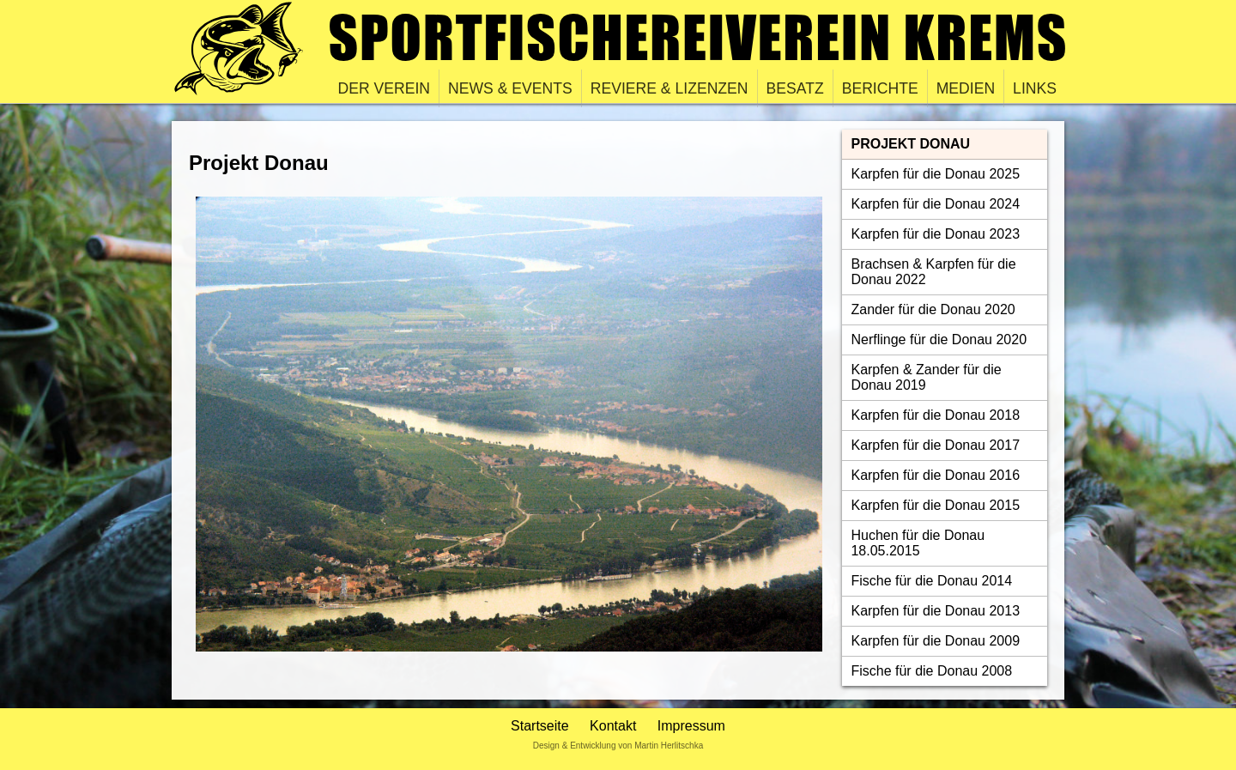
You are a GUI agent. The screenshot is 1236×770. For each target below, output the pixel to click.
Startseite (540, 725)
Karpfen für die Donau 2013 (935, 610)
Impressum (691, 725)
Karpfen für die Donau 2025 (935, 174)
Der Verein (384, 88)
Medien (965, 88)
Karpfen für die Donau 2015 (935, 505)
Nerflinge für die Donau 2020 (939, 339)
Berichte (880, 88)
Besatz (795, 88)
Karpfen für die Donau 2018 (935, 415)
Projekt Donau (910, 143)
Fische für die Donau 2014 (931, 580)
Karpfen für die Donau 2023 (935, 234)
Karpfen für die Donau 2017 (935, 445)
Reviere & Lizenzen (669, 88)
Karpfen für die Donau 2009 (935, 641)
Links (1035, 88)
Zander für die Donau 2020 (933, 309)
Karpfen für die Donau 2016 (935, 475)
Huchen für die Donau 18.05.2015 (918, 543)
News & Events (510, 88)
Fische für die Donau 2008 (931, 671)
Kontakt (613, 725)
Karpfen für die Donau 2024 (935, 204)
